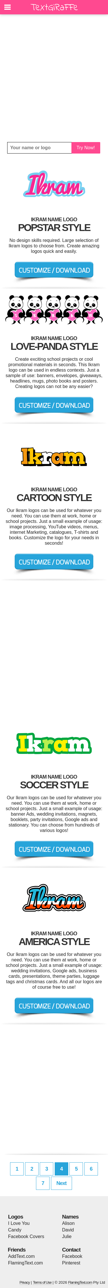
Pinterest (71, 1262)
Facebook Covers (26, 1236)
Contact (71, 1250)
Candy (14, 1229)
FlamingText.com (25, 1262)
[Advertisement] (54, 78)
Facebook (72, 1256)
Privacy (25, 1282)
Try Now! (86, 147)
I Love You (19, 1223)
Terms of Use (42, 1282)
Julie (67, 1236)
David (68, 1229)
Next (61, 1183)
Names (70, 1217)
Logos (15, 1217)
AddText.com (21, 1256)
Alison (68, 1223)
